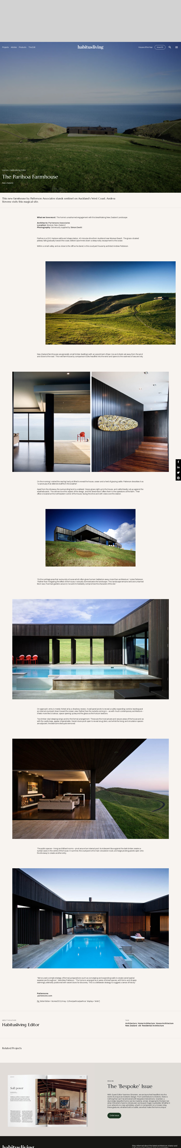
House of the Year (145, 47)
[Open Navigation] (176, 47)
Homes (5, 170)
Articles (14, 47)
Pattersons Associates (59, 223)
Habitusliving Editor (18, 170)
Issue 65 (160, 47)
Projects (5, 47)
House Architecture (165, 1023)
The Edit (31, 47)
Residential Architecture (153, 1026)
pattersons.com (44, 996)
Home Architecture (146, 1023)
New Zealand (131, 1026)
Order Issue (114, 1116)
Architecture (131, 1023)
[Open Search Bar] (170, 47)
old (139, 1026)
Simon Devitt (76, 227)
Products (22, 47)
